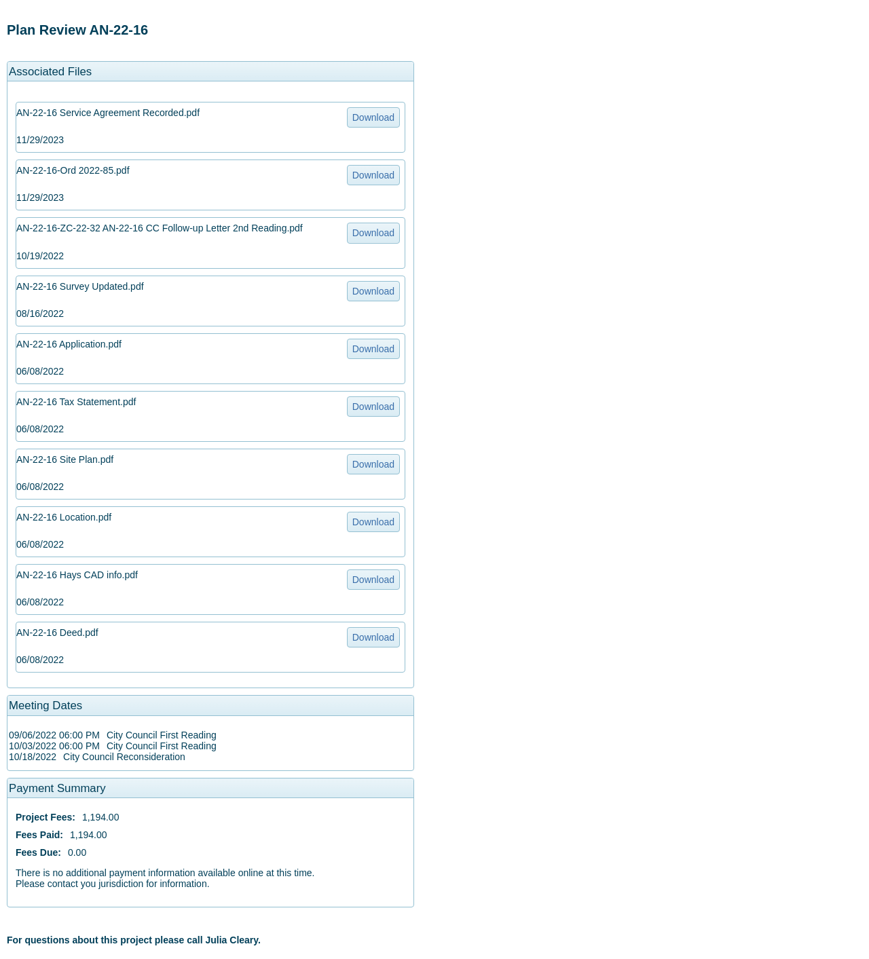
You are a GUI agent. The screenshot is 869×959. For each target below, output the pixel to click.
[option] (210, 30)
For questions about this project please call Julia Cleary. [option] (134, 940)
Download (373, 117)
